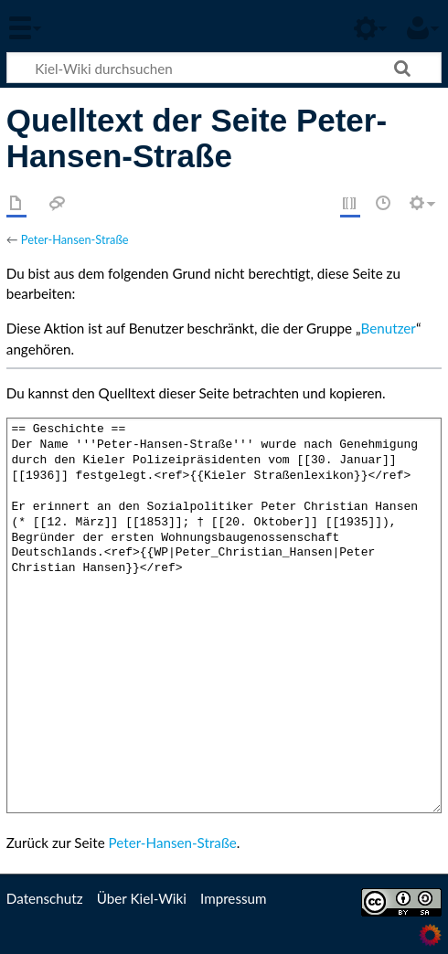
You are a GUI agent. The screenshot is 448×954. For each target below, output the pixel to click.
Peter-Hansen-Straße (75, 239)
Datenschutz (44, 898)
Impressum (233, 898)
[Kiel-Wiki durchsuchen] (224, 67)
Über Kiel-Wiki (142, 898)
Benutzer (388, 328)
